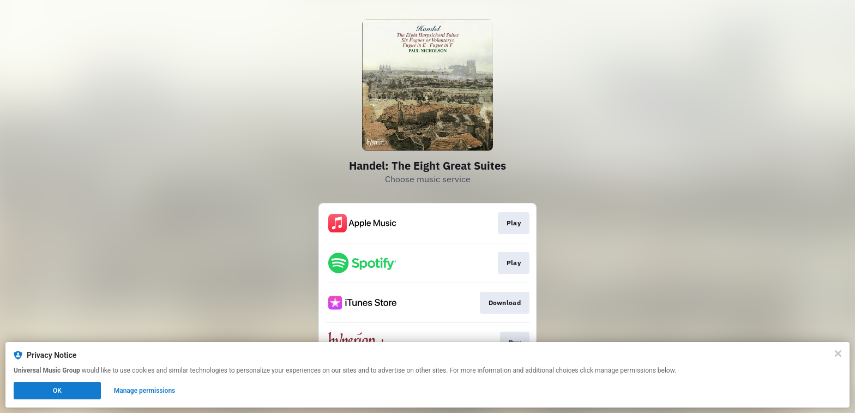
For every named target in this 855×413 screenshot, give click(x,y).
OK (57, 390)
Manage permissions (145, 390)
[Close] (838, 353)
